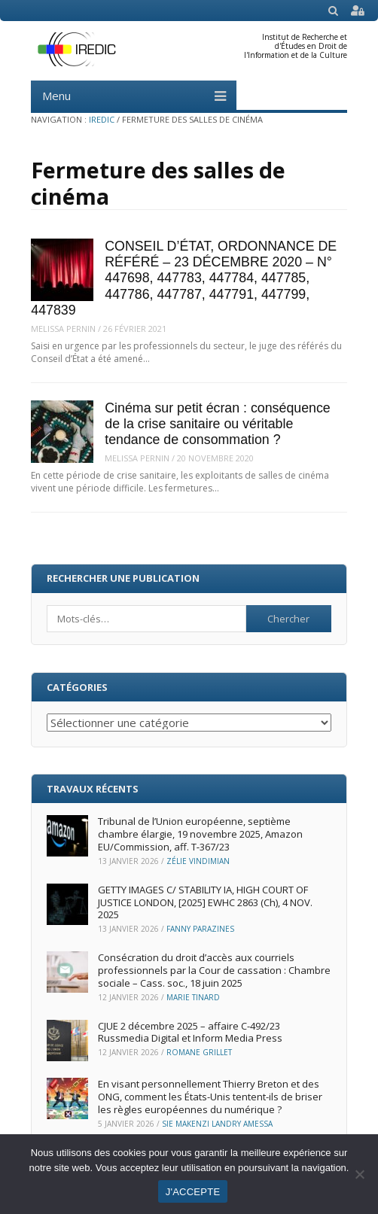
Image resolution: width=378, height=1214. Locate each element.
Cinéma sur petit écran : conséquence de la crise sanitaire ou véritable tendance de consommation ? (218, 424)
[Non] (359, 1174)
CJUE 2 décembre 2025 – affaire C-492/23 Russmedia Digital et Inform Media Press (190, 1032)
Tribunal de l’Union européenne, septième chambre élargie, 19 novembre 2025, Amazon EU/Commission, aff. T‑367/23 (200, 833)
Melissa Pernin (63, 328)
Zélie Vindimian (198, 861)
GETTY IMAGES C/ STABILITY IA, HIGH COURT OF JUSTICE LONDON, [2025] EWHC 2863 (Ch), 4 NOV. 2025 (205, 902)
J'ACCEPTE (193, 1191)
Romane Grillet (199, 1052)
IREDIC (101, 119)
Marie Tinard (193, 997)
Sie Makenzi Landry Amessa (217, 1123)
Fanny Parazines (200, 928)
